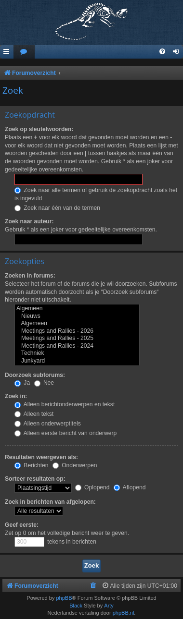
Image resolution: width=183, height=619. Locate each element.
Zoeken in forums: (30, 275)
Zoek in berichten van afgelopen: (50, 501)
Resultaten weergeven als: (41, 457)
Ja (22, 382)
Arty (109, 605)
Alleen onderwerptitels (47, 423)
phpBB (64, 598)
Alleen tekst (33, 414)
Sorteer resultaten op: (35, 478)
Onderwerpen (74, 465)
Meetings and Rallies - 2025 (77, 338)
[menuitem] (24, 52)
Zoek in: (16, 396)
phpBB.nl (123, 613)
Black (75, 605)
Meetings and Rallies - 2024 (77, 346)
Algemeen (77, 309)
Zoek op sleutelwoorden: (39, 129)
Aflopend (129, 487)
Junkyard (77, 361)
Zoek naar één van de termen (57, 208)
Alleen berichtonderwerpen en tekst (64, 404)
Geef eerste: (22, 525)
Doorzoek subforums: (35, 375)
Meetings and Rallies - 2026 (77, 331)
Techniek (77, 353)
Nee (44, 382)
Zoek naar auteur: (29, 221)
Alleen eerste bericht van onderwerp (65, 433)
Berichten (31, 465)
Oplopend (92, 487)
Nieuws (77, 316)
